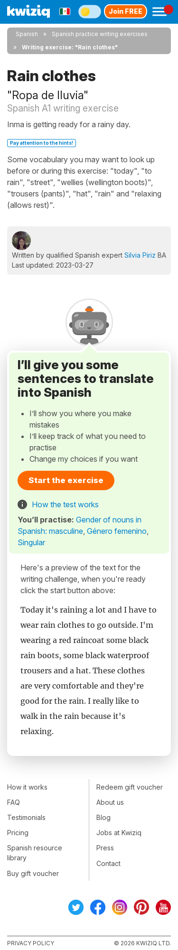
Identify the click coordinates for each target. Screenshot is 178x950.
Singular (31, 542)
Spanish (27, 33)
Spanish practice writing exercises (100, 33)
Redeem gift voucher (129, 787)
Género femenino (117, 531)
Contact (108, 863)
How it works (27, 787)
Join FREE (125, 11)
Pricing (17, 833)
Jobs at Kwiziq (118, 833)
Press (105, 848)
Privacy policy (30, 943)
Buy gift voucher (33, 873)
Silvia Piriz (140, 255)
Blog (103, 817)
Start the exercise (65, 480)
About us (110, 802)
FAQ (13, 802)
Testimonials (26, 817)
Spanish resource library (34, 853)
